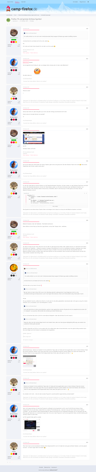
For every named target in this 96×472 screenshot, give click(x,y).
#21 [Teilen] (87, 28)
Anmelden (75, 1)
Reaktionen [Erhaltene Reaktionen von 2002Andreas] (10, 44)
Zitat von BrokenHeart (31, 33)
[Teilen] (88, 24)
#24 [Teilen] (87, 108)
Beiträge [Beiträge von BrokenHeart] (9, 74)
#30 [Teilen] (87, 264)
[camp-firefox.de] (48, 8)
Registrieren (83, 1)
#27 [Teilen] (87, 182)
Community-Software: (48, 470)
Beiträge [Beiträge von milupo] (9, 102)
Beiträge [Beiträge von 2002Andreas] (9, 46)
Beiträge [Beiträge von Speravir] (9, 279)
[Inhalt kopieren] (86, 193)
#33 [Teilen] (87, 404)
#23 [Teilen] (87, 87)
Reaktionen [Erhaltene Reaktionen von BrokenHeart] (10, 72)
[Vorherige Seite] (7, 24)
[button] (85, 193)
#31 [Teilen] (87, 346)
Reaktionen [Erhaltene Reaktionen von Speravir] (10, 278)
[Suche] (88, 2)
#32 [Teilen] (87, 378)
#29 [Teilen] (87, 243)
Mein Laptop (26, 52)
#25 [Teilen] (87, 129)
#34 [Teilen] (87, 442)
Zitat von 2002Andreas (31, 268)
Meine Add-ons (34, 52)
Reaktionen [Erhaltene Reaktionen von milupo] (10, 101)
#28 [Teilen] (87, 220)
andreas (26, 62)
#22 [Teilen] (87, 58)
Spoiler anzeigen (29, 339)
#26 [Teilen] (87, 161)
